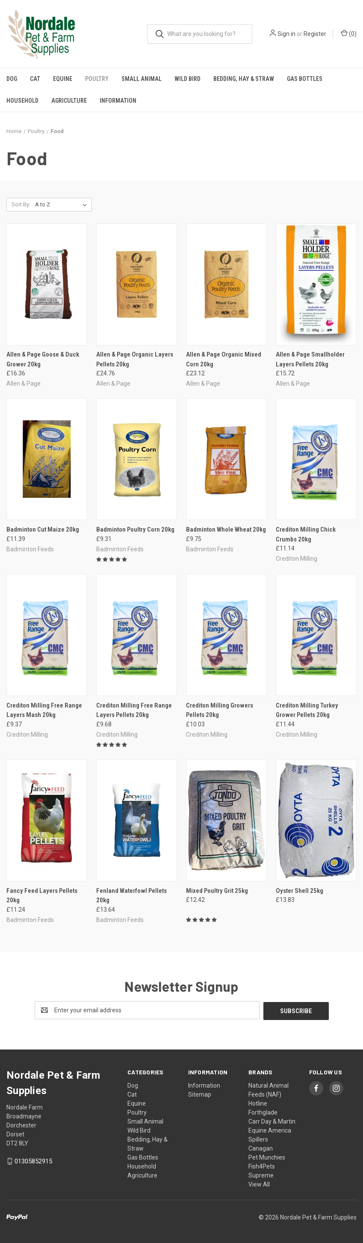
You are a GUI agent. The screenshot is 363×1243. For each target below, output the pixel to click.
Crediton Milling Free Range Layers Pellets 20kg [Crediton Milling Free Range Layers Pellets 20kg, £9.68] (134, 710)
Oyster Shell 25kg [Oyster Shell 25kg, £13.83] (299, 891)
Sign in (286, 33)
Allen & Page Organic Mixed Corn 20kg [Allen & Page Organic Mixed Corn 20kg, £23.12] (223, 359)
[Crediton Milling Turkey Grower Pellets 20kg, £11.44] (316, 635)
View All (259, 1183)
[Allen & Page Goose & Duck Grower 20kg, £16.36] (47, 284)
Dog (11, 78)
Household (22, 100)
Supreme (261, 1174)
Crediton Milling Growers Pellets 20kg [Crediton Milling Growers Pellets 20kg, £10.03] (219, 710)
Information (118, 100)
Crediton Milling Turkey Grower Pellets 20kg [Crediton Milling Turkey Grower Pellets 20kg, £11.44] (307, 710)
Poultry (97, 78)
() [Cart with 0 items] (349, 33)
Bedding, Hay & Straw (243, 78)
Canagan (260, 1147)
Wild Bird (187, 78)
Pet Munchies (266, 1156)
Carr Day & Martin (271, 1120)
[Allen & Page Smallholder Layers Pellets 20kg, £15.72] (316, 284)
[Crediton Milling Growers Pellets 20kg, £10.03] (226, 635)
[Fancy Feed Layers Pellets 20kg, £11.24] (47, 820)
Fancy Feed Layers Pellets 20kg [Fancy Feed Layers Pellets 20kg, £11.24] (41, 895)
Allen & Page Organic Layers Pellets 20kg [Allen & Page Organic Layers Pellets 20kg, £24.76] (134, 359)
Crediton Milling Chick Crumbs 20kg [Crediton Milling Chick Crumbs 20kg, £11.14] (306, 534)
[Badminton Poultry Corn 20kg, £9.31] (136, 459)
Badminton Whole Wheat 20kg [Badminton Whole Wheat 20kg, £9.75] (226, 529)
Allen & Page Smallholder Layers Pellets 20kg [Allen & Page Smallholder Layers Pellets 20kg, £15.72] (310, 359)
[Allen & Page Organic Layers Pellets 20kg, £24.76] (136, 284)
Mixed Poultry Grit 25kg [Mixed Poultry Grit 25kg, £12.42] (217, 891)
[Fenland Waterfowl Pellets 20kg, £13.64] (136, 820)
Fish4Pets (261, 1165)
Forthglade (262, 1111)
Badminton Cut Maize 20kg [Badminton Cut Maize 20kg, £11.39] (42, 529)
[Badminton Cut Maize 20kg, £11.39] (47, 459)
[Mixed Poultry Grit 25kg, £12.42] (226, 820)
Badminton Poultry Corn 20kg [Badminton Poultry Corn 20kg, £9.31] (135, 529)
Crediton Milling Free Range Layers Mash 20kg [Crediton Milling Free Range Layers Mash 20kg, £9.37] (44, 710)
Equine (62, 78)
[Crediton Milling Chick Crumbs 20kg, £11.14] (316, 459)
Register (315, 33)
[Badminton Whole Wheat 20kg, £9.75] (226, 459)
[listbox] (62, 204)
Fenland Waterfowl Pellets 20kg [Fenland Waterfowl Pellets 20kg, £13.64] (131, 895)
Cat (35, 78)
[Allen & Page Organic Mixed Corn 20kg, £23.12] (226, 284)
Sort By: (21, 204)
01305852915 (33, 1160)
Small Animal (141, 78)
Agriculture (69, 100)
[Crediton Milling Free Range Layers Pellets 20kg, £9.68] (136, 635)
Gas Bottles (304, 78)
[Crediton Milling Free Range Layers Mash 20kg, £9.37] (47, 635)
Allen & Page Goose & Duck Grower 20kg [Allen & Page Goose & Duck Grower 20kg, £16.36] (42, 359)
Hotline (257, 1102)
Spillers (258, 1138)
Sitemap (199, 1093)
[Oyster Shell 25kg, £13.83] (316, 820)
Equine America (269, 1129)
